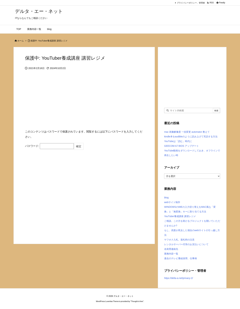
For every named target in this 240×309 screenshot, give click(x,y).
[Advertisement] (84, 102)
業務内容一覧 (171, 253)
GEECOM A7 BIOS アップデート (181, 146)
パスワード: (49, 146)
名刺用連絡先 (171, 249)
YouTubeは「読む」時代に (178, 141)
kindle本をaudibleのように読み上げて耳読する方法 (191, 136)
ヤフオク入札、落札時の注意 (179, 239)
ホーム (20, 40)
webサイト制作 (172, 202)
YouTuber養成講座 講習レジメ (180, 216)
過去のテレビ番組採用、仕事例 (180, 258)
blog (166, 197)
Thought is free (137, 301)
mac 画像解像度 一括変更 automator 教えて (187, 132)
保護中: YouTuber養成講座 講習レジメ (49, 40)
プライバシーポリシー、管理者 (191, 3)
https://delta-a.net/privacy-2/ (178, 278)
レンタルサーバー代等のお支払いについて (186, 244)
